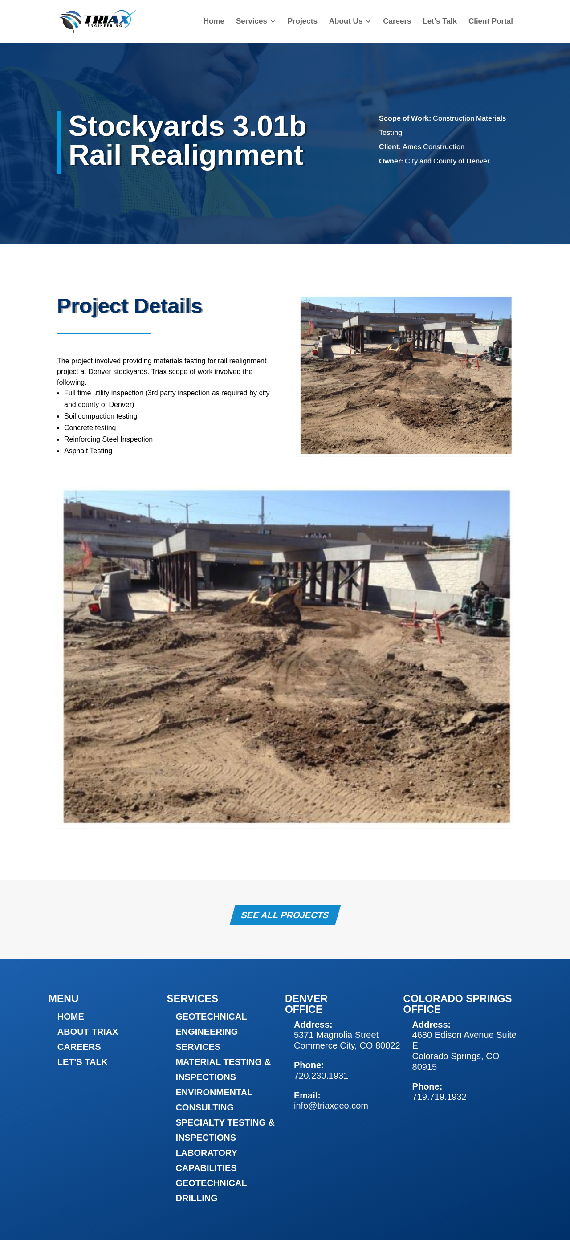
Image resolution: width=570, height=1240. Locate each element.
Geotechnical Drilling (211, 1190)
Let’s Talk (440, 21)
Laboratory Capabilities (206, 1160)
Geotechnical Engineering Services (211, 1032)
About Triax (87, 1032)
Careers (397, 21)
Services (251, 21)
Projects (303, 21)
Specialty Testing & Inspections (225, 1130)
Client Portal (490, 21)
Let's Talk (82, 1062)
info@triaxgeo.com (331, 1105)
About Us (346, 21)
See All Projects (285, 915)
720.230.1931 (321, 1076)
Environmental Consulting (213, 1099)
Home (214, 21)
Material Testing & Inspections (223, 1069)
